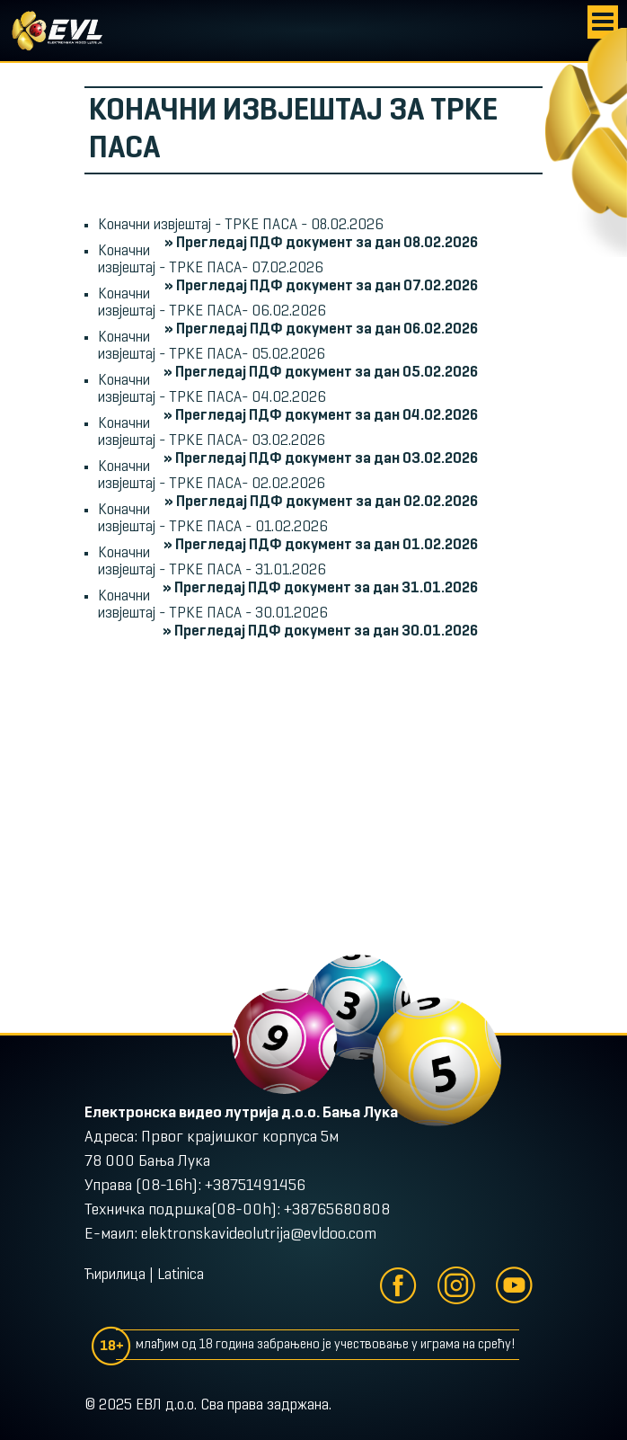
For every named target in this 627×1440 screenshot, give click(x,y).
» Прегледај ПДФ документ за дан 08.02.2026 (321, 243)
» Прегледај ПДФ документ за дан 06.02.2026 (321, 329)
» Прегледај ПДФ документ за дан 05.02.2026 (320, 372)
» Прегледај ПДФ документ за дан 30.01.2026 (320, 631)
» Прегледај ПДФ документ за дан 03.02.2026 (320, 459)
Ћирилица (115, 1275)
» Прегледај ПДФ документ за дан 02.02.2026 (321, 502)
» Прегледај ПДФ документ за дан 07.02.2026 (321, 286)
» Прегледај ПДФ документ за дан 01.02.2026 (320, 545)
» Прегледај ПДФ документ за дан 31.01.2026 (320, 588)
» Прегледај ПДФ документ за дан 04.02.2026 (320, 415)
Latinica (180, 1275)
